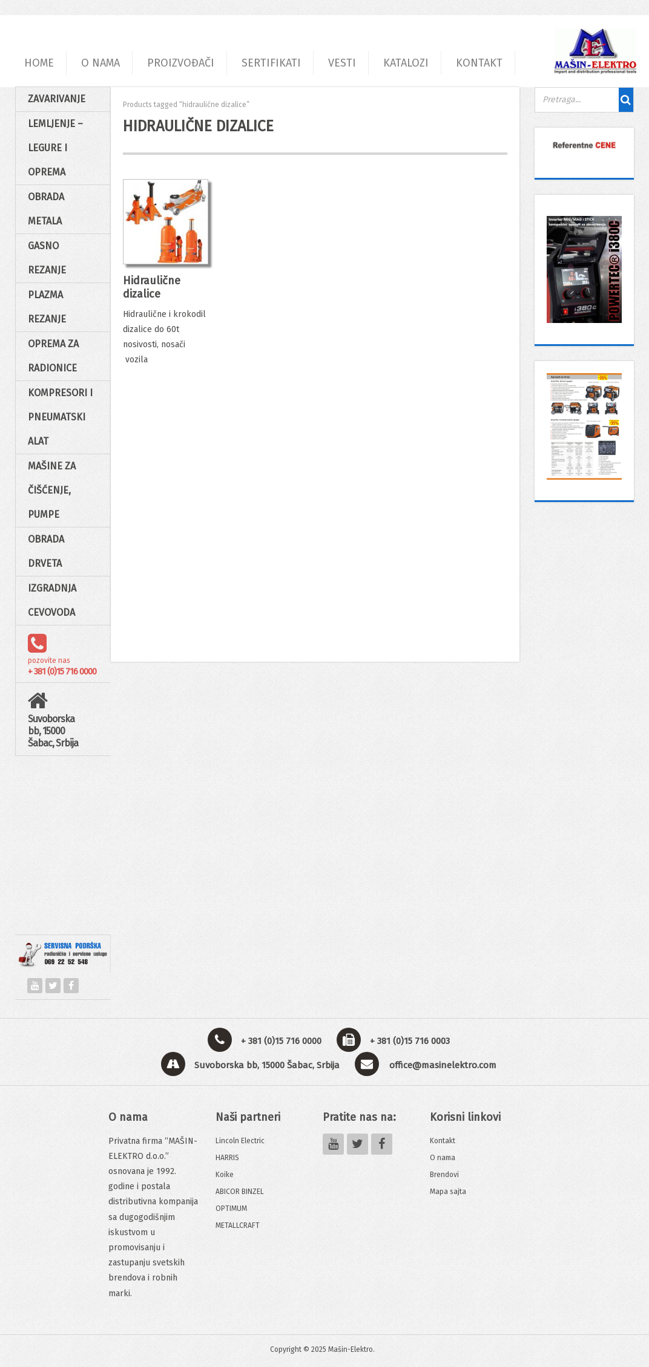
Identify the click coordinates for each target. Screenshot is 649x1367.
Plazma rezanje (47, 307)
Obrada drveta (46, 551)
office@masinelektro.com (442, 1065)
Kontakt (442, 1141)
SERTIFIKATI (271, 63)
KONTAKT (479, 63)
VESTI (342, 63)
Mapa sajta (448, 1191)
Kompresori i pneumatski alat (60, 417)
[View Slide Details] (584, 145)
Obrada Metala (46, 209)
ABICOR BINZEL (240, 1191)
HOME (39, 63)
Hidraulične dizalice (151, 287)
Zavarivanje (56, 99)
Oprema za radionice (53, 356)
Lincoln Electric (240, 1141)
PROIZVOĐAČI (180, 63)
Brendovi (444, 1174)
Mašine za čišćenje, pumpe (52, 490)
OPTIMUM (231, 1208)
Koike (225, 1174)
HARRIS (227, 1157)
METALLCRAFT (238, 1225)
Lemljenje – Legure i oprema (55, 148)
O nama (442, 1157)
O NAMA (100, 63)
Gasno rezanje (47, 258)
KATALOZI (406, 63)
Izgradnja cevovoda (52, 600)
